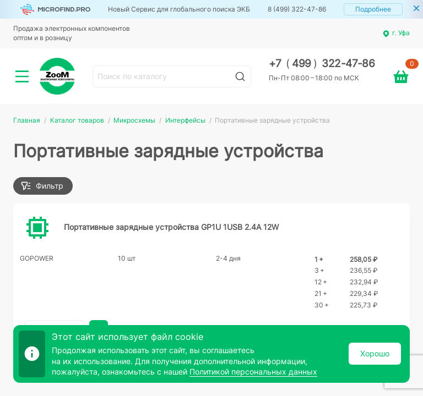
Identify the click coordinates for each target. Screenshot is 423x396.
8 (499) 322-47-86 (297, 9)
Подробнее (373, 9)
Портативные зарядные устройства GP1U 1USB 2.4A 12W (171, 227)
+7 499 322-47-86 (322, 63)
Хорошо (374, 353)
